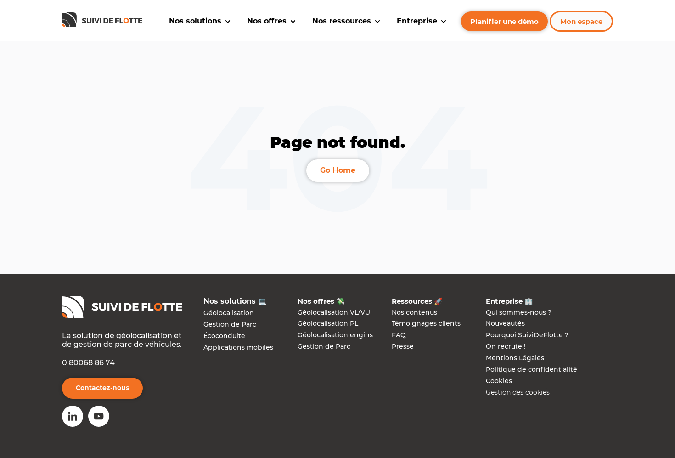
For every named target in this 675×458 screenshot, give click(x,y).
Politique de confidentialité (531, 369)
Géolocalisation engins (335, 335)
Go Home (337, 170)
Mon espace (581, 21)
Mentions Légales (515, 358)
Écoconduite (224, 336)
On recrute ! (506, 346)
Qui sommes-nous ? (518, 312)
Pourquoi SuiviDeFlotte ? (527, 335)
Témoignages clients (426, 323)
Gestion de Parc (229, 324)
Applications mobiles (238, 347)
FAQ (399, 335)
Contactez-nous (102, 388)
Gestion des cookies (518, 392)
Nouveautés (505, 323)
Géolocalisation (228, 313)
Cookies (499, 381)
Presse (403, 346)
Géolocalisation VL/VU (334, 312)
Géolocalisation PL (328, 323)
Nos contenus (414, 312)
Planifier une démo (504, 21)
